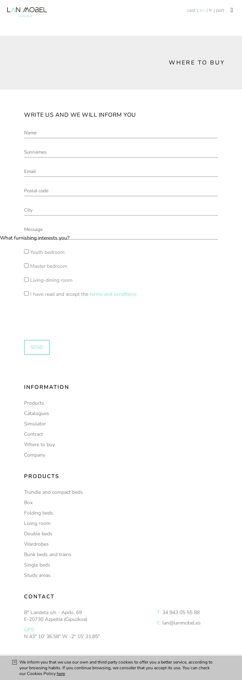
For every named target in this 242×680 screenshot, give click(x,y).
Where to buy (39, 444)
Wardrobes (36, 544)
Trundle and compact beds (53, 492)
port (220, 10)
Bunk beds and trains (47, 554)
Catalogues (36, 413)
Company (34, 455)
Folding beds (38, 513)
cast (191, 10)
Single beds (37, 564)
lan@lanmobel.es (181, 622)
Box (28, 502)
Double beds (38, 533)
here (61, 673)
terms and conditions (113, 294)
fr (210, 10)
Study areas (37, 575)
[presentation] (54, 311)
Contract (33, 434)
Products (34, 403)
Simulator (35, 423)
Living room (37, 523)
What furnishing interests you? (34, 238)
